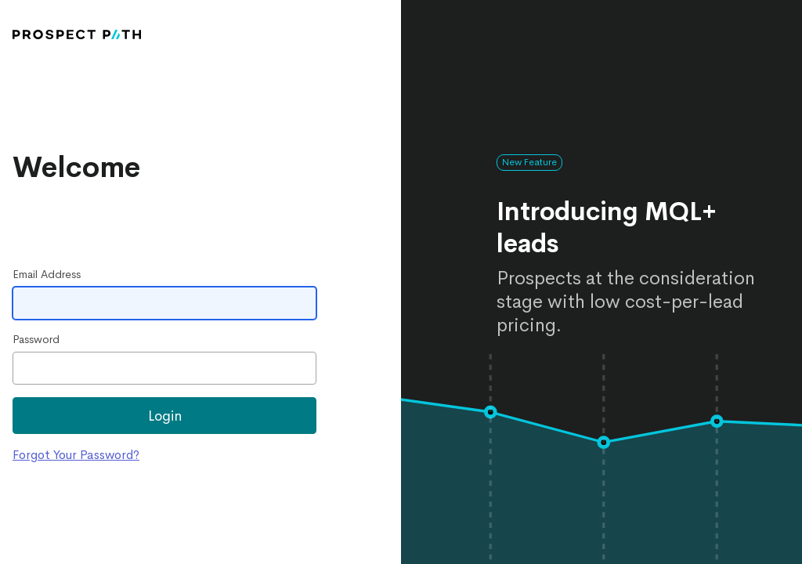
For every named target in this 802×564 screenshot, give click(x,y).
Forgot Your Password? (76, 454)
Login (165, 416)
